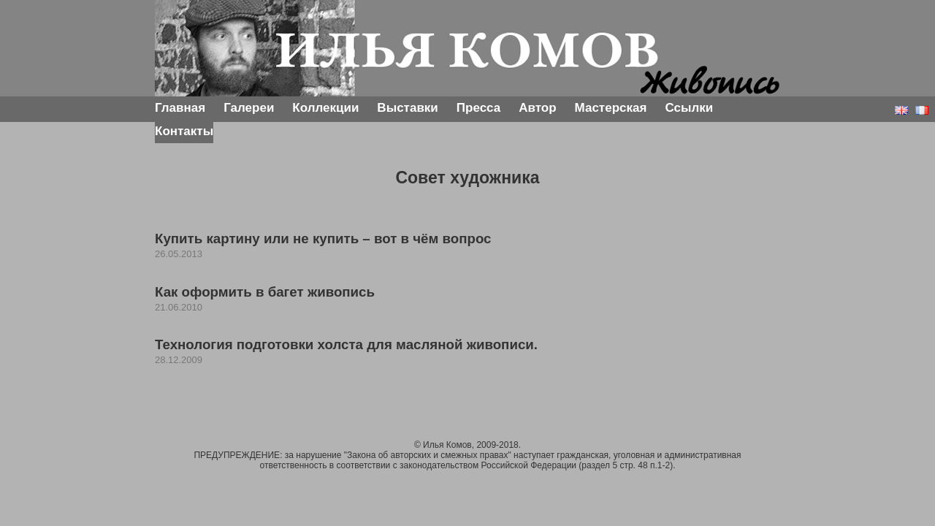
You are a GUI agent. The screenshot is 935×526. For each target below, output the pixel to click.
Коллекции (325, 108)
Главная (180, 108)
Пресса (478, 108)
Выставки (407, 108)
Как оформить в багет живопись (265, 292)
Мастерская (611, 108)
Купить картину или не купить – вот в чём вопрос (323, 238)
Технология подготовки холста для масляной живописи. (346, 344)
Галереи (249, 108)
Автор (537, 108)
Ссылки (689, 108)
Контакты (184, 131)
